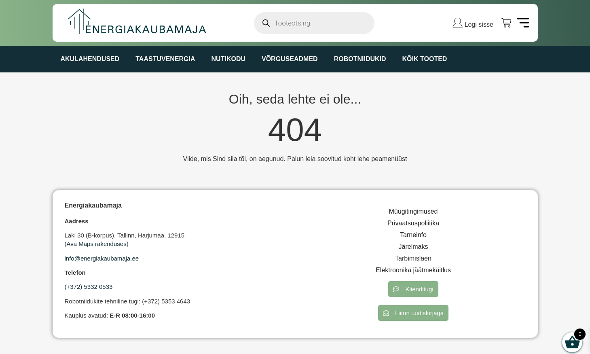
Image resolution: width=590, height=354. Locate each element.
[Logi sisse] (458, 23)
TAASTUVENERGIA (165, 58)
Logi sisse (479, 24)
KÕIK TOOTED (424, 58)
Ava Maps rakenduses (97, 243)
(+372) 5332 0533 (89, 286)
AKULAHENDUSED (90, 58)
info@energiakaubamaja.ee (102, 258)
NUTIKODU (228, 58)
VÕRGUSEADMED (290, 58)
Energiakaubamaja (93, 205)
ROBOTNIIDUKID (360, 58)
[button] (413, 289)
